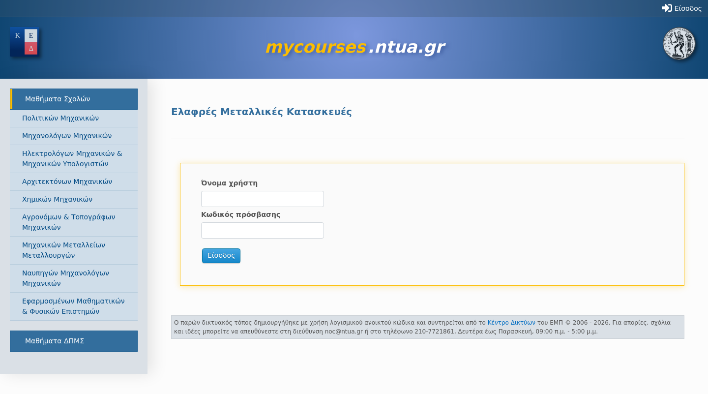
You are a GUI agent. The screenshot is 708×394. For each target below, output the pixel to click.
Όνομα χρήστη (229, 183)
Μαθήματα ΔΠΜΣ (54, 341)
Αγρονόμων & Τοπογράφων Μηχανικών (68, 222)
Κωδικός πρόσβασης (240, 214)
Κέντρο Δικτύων (511, 322)
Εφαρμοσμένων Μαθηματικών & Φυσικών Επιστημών (73, 306)
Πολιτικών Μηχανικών (60, 118)
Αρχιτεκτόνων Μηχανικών (67, 181)
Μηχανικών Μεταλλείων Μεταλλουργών (63, 250)
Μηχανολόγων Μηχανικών (67, 136)
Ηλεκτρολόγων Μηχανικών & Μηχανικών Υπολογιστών (72, 159)
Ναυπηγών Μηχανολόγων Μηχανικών (65, 278)
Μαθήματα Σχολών (57, 99)
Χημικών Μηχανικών (57, 199)
